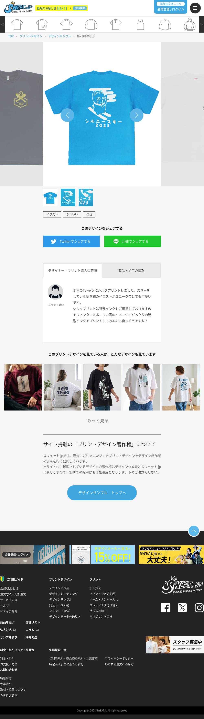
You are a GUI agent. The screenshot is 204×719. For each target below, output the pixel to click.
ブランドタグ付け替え (103, 605)
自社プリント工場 (100, 616)
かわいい (72, 214)
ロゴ (89, 214)
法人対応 (6, 629)
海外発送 (31, 637)
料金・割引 (7, 658)
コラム (30, 629)
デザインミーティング (63, 593)
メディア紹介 (8, 611)
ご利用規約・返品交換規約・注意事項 (73, 658)
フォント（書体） (60, 610)
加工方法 (95, 588)
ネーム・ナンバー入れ (103, 599)
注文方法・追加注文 (13, 594)
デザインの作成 (59, 588)
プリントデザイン (31, 36)
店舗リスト (33, 622)
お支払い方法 (8, 664)
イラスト (52, 214)
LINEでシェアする (135, 241)
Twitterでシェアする (75, 241)
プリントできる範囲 (102, 593)
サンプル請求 (8, 637)
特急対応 (6, 678)
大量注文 (6, 684)
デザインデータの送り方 (64, 616)
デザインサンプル (59, 36)
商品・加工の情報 (131, 270)
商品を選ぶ (7, 622)
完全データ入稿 (59, 605)
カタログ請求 (8, 695)
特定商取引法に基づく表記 (66, 664)
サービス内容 (8, 599)
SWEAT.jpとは (9, 588)
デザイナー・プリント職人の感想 (72, 270)
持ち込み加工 (98, 610)
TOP (11, 36)
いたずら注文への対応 (119, 664)
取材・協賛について (13, 689)
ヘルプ (4, 605)
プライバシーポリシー (119, 658)
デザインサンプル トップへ (102, 493)
